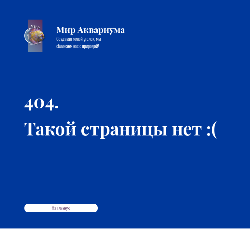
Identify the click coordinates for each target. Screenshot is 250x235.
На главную (61, 208)
